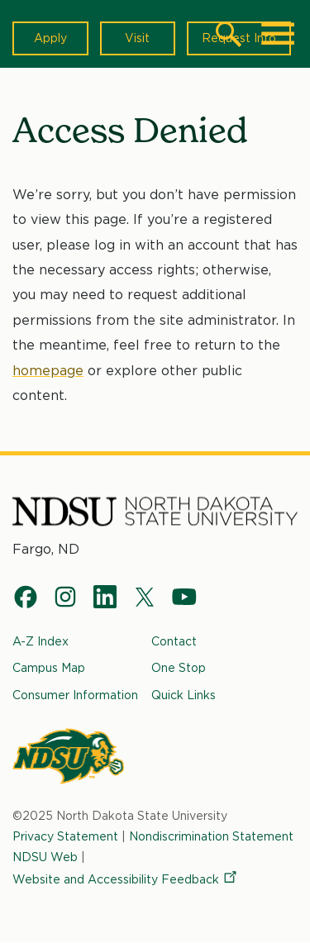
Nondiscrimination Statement (211, 836)
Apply (50, 38)
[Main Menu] (278, 34)
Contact (174, 641)
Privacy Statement (65, 836)
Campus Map (48, 667)
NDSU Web (45, 857)
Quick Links (183, 695)
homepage (47, 371)
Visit (137, 38)
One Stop (178, 667)
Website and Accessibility (125, 879)
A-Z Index (40, 641)
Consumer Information (75, 695)
